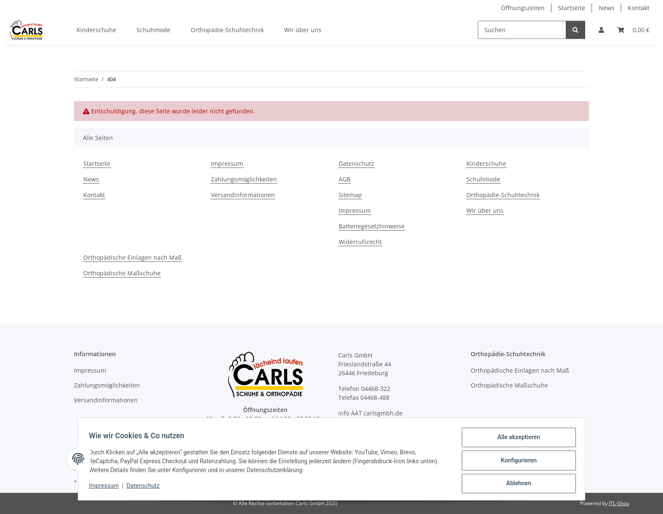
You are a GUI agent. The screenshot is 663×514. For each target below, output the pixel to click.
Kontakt (638, 8)
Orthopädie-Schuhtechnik (227, 30)
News (606, 8)
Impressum (106, 487)
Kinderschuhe (96, 30)
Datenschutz (145, 487)
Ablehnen (515, 484)
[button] (601, 29)
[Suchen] (522, 30)
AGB (345, 179)
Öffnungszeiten (523, 8)
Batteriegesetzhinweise (372, 226)
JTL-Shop (619, 503)
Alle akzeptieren (515, 440)
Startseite (571, 8)
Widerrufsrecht (360, 242)
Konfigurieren (516, 462)
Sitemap (350, 195)
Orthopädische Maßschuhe (122, 273)
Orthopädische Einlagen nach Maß (132, 257)
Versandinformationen (243, 195)
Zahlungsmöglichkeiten (244, 179)
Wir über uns (302, 30)
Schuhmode (153, 30)
